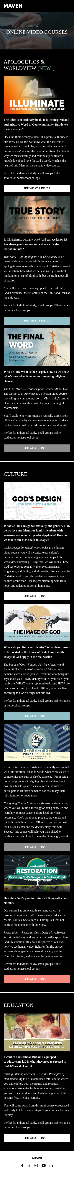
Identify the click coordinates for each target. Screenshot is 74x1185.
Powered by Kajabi (37, 1175)
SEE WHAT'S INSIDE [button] (37, 188)
